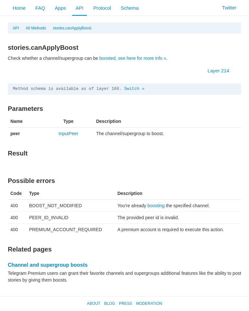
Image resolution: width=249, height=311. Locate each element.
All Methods (36, 28)
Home (19, 8)
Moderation (149, 303)
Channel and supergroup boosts (48, 265)
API (79, 8)
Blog (109, 303)
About (93, 303)
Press (125, 303)
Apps (60, 8)
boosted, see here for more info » (133, 58)
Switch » (134, 88)
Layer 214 (222, 70)
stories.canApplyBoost (72, 28)
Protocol (102, 8)
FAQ (40, 8)
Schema (129, 8)
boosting (156, 205)
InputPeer (68, 133)
